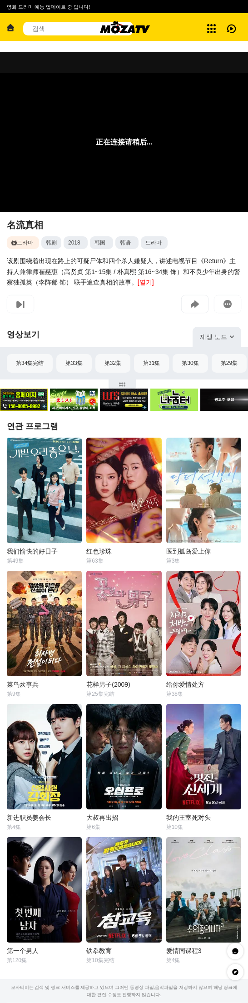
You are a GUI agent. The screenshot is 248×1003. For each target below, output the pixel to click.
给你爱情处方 (185, 684)
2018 (74, 243)
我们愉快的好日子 (32, 551)
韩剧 (51, 243)
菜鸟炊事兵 (23, 684)
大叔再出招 (102, 817)
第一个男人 (23, 950)
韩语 (125, 243)
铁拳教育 (99, 950)
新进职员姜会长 (29, 817)
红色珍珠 (99, 551)
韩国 (99, 243)
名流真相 (25, 225)
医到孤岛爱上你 (188, 551)
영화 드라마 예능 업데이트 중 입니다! (48, 7)
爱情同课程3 (184, 950)
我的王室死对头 (188, 817)
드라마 (153, 243)
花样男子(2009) (108, 684)
